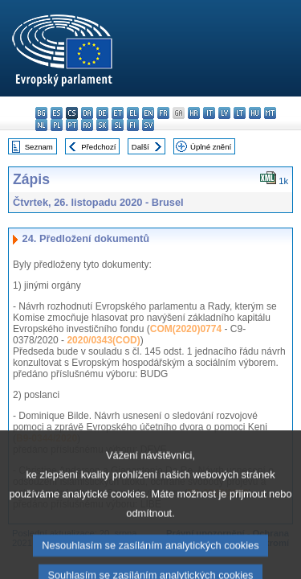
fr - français (163, 113)
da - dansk (87, 113)
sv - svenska (148, 125)
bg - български (41, 113)
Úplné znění (210, 146)
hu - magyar (255, 113)
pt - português (72, 125)
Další (140, 146)
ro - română (87, 125)
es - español (57, 113)
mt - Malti (270, 113)
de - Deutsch (102, 113)
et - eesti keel (118, 113)
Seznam (39, 146)
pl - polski (57, 125)
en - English (148, 113)
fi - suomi (133, 125)
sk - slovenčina (102, 125)
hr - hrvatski (194, 113)
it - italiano (209, 113)
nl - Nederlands (41, 125)
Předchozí (98, 146)
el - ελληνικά (133, 113)
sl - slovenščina (118, 125)
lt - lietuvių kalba (240, 113)
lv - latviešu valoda (224, 113)
